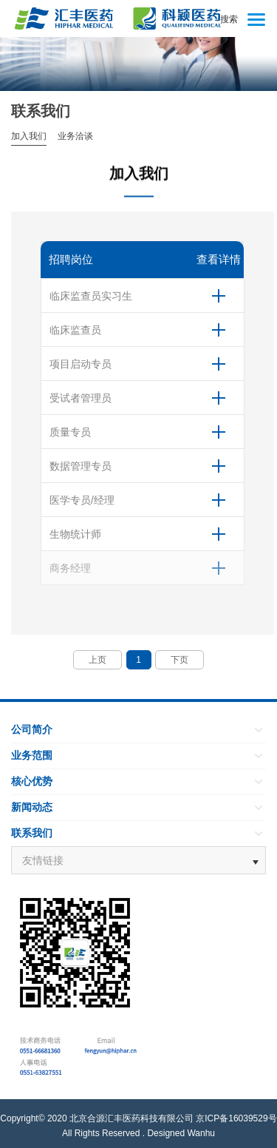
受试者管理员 (80, 398)
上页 (97, 660)
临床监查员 (75, 330)
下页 (179, 660)
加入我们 (29, 136)
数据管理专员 (80, 466)
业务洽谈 (75, 136)
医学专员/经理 (81, 500)
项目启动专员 (80, 364)
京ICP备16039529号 (236, 1118)
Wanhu (201, 1133)
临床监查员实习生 (90, 296)
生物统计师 (75, 534)
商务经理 (70, 568)
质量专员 (70, 432)
